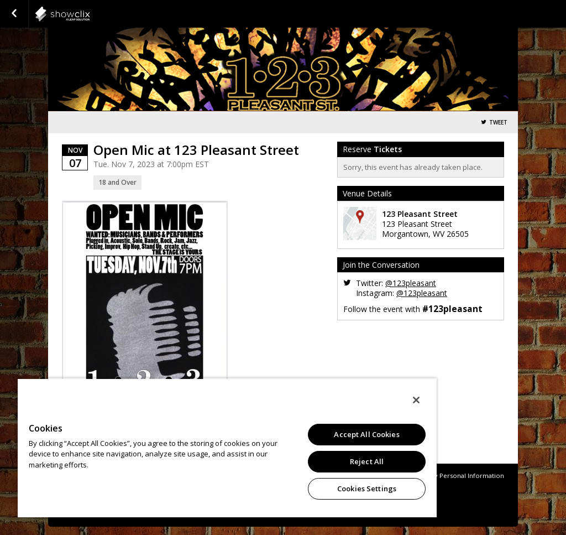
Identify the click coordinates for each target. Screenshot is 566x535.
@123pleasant (410, 283)
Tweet (498, 122)
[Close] (416, 400)
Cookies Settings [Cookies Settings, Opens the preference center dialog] (366, 489)
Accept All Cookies (366, 434)
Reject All (367, 461)
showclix (89, 14)
